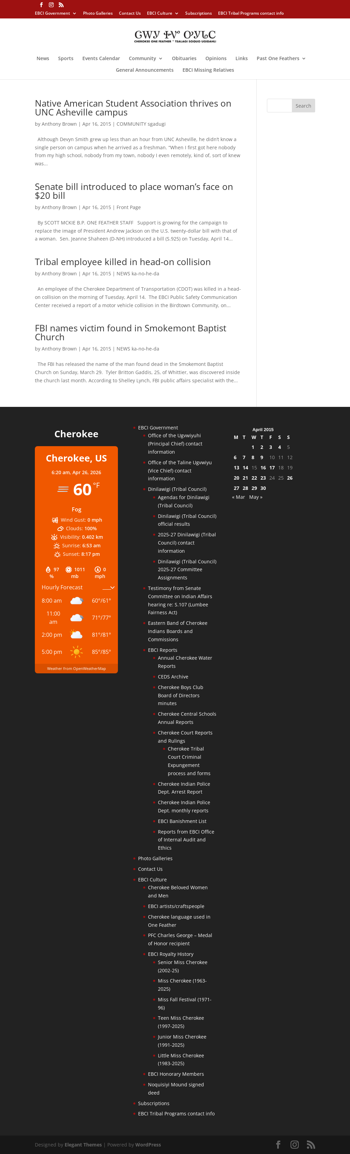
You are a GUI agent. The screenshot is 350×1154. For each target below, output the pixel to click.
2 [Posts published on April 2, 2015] (261, 447)
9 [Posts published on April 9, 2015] (261, 457)
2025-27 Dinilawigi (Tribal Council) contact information (187, 542)
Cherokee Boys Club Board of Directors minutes (180, 695)
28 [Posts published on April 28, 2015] (245, 488)
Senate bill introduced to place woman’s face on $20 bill (134, 191)
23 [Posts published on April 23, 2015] (263, 478)
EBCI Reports (162, 650)
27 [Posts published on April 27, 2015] (236, 488)
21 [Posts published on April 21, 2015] (245, 478)
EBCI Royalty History (170, 954)
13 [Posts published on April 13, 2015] (236, 467)
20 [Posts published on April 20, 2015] (236, 478)
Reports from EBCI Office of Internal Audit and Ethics (186, 839)
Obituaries (184, 58)
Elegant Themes (83, 1144)
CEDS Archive (173, 676)
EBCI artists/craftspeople (176, 906)
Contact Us (130, 13)
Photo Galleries (98, 13)
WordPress (148, 1144)
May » (255, 497)
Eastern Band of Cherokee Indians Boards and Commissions (177, 631)
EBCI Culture (159, 13)
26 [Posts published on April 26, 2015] (290, 478)
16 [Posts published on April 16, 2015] (263, 467)
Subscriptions (198, 13)
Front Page (129, 207)
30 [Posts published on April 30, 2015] (263, 488)
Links (241, 58)
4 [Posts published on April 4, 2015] (279, 447)
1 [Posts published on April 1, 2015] (253, 447)
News (43, 58)
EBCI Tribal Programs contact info (251, 13)
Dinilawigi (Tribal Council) (177, 489)
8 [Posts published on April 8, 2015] (253, 457)
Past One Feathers (278, 58)
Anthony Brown (59, 124)
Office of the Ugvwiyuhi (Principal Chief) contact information (175, 443)
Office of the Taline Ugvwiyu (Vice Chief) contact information (180, 470)
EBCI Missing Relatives (208, 70)
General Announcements (145, 70)
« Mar (238, 497)
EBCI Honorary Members (176, 1074)
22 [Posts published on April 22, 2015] (254, 478)
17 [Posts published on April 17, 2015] (272, 467)
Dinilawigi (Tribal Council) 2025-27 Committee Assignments (187, 569)
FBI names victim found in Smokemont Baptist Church (130, 332)
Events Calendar (101, 58)
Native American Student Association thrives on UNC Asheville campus (133, 107)
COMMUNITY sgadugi (141, 124)
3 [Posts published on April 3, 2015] (270, 447)
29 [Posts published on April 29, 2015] (254, 488)
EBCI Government (52, 13)
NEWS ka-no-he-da (138, 273)
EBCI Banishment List (182, 821)
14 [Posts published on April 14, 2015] (245, 467)
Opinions (216, 58)
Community (142, 58)
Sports (65, 58)
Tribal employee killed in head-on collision (123, 262)
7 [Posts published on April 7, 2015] (244, 457)
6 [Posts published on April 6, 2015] (235, 457)
